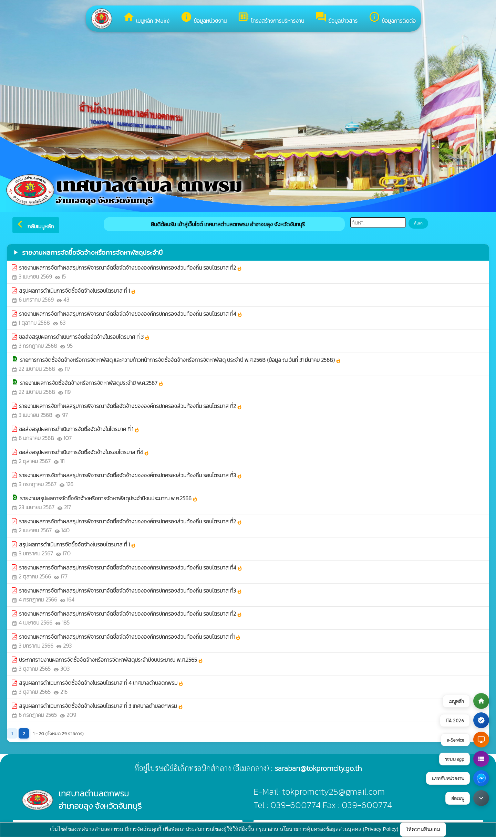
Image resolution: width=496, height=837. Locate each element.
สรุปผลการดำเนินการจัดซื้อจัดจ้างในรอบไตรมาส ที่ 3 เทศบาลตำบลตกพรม (101, 706)
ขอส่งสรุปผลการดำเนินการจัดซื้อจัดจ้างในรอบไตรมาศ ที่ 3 (84, 337)
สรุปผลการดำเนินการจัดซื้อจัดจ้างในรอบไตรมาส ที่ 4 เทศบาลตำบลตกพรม (101, 683)
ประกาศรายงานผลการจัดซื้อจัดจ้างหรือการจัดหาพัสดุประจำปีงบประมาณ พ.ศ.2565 (111, 660)
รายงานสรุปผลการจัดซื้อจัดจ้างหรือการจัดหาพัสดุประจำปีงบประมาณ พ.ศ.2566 (109, 498)
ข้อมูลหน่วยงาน (203, 18)
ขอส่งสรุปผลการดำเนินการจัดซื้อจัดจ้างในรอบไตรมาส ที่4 (84, 452)
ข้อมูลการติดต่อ (392, 18)
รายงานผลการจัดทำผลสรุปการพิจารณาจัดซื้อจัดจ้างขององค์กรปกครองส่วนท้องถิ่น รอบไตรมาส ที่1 (130, 636)
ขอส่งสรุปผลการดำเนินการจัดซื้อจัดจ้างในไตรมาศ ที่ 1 (79, 429)
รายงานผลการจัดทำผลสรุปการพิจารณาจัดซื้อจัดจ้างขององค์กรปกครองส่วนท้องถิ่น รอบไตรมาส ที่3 (130, 475)
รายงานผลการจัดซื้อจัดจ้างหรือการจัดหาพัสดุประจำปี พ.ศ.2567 (92, 383)
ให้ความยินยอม (423, 829)
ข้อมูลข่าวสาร (336, 18)
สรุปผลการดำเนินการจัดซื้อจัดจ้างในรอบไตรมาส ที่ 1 (77, 290)
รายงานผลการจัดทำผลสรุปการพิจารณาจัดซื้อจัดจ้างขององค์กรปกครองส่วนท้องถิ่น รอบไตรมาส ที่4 (130, 314)
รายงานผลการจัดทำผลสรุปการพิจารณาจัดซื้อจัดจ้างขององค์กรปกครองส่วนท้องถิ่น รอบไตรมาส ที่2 (130, 267)
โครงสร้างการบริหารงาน (271, 18)
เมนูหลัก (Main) (146, 18)
